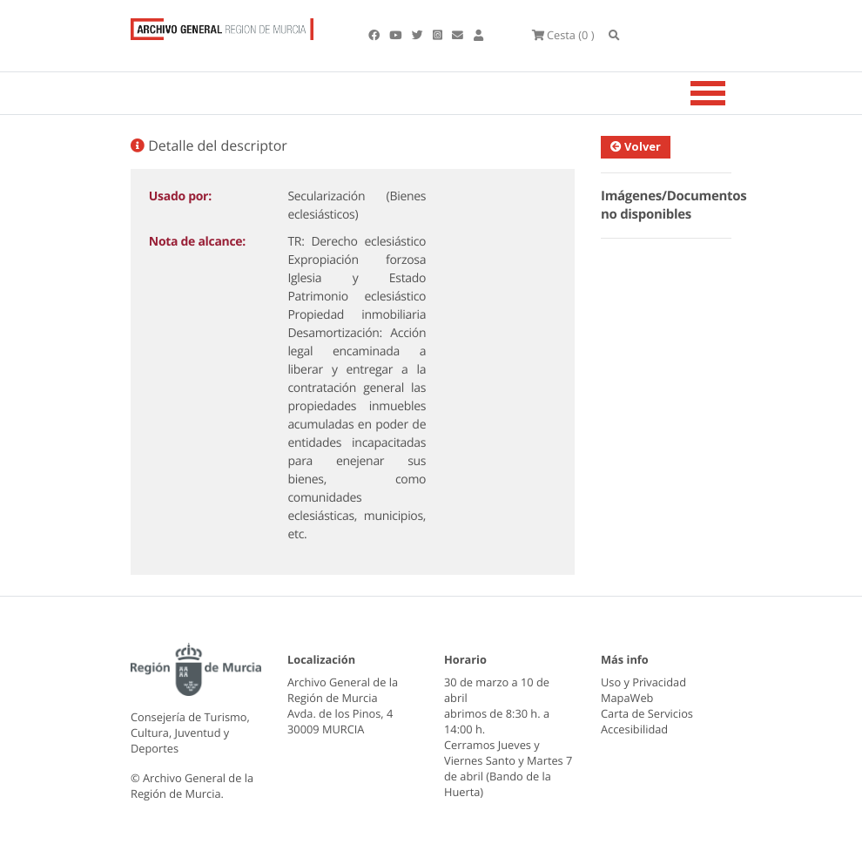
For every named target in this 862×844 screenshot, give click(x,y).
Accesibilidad (634, 729)
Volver (638, 146)
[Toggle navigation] (730, 93)
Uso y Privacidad (643, 682)
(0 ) (563, 35)
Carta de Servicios (647, 713)
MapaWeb (627, 698)
